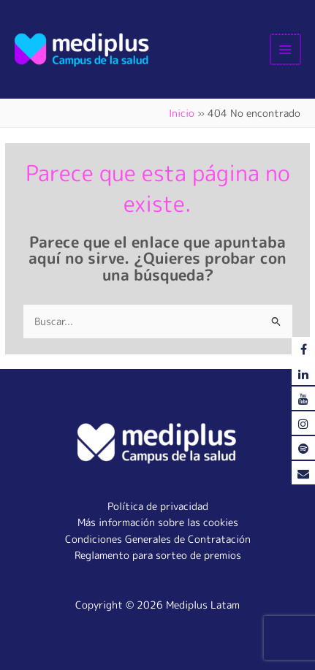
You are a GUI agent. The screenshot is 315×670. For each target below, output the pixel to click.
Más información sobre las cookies (157, 522)
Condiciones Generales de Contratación (158, 539)
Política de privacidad (157, 506)
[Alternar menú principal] (286, 49)
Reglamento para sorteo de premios (158, 555)
